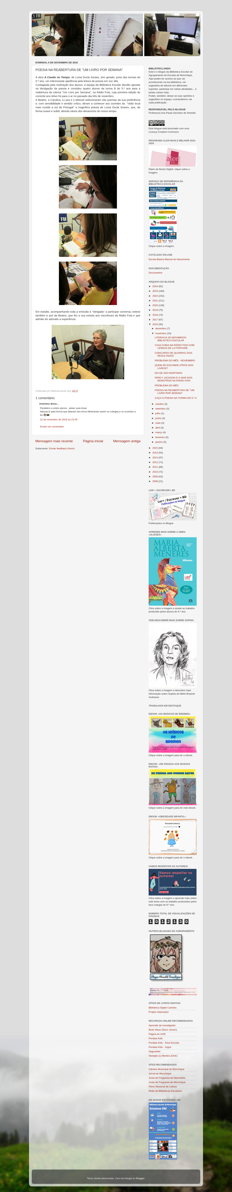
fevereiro (160, 437)
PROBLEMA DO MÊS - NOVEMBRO (175, 360)
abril (158, 427)
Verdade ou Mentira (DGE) (163, 1055)
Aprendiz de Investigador (162, 1025)
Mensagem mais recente (54, 441)
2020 (155, 305)
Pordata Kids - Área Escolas (164, 1042)
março (159, 432)
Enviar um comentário (52, 426)
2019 (155, 310)
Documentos (155, 272)
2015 (155, 448)
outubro (159, 404)
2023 (155, 291)
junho (158, 418)
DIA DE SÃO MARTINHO (168, 373)
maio (158, 423)
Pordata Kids (156, 1038)
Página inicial (93, 441)
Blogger (140, 1178)
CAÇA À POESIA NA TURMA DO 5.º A (176, 398)
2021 (155, 300)
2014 (155, 452)
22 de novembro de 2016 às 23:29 (58, 419)
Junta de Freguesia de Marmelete (167, 1078)
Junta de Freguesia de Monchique (167, 1082)
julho (158, 413)
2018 (155, 315)
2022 (155, 296)
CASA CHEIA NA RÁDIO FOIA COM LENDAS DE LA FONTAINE (174, 346)
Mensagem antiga (126, 441)
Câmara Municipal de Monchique (166, 1069)
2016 (155, 324)
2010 (155, 471)
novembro (161, 333)
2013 (155, 457)
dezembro (161, 328)
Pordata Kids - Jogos (160, 1047)
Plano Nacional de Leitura (163, 1086)
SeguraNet (154, 1051)
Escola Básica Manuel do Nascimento (169, 259)
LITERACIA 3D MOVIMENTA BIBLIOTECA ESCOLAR (170, 339)
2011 (155, 467)
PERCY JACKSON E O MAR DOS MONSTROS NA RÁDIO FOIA (173, 379)
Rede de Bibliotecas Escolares (165, 1091)
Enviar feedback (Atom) (62, 448)
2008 (155, 481)
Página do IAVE (157, 1034)
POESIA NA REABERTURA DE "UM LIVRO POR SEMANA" (174, 391)
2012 (155, 462)
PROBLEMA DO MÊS (167, 385)
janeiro (159, 442)
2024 (155, 286)
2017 (155, 319)
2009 (155, 476)
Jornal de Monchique (160, 1073)
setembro (160, 408)
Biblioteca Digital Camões (163, 1007)
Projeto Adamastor (159, 1012)
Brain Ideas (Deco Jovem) (163, 1029)
